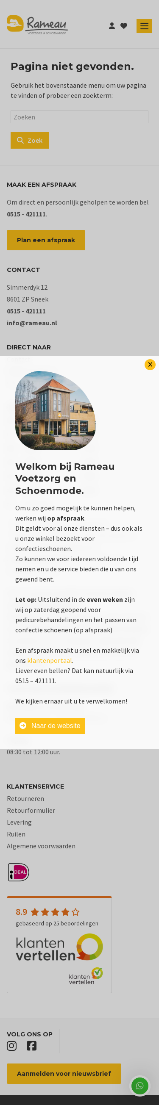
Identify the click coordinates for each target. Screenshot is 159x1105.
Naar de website (50, 725)
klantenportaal (49, 660)
